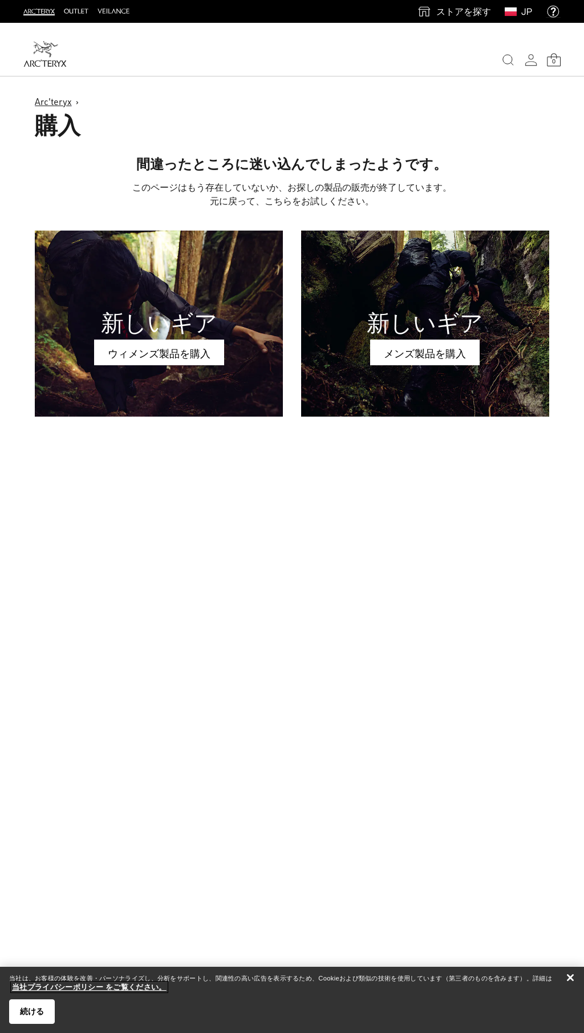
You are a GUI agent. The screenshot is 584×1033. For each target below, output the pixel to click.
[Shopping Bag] (554, 60)
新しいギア (159, 322)
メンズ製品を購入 (425, 353)
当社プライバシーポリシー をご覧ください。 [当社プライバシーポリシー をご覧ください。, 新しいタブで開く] (89, 987)
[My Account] (531, 60)
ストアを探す (463, 11)
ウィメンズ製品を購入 (159, 353)
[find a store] (454, 11)
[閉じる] (570, 977)
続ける (32, 1011)
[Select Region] (513, 11)
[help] (553, 11)
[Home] (45, 54)
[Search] (508, 60)
